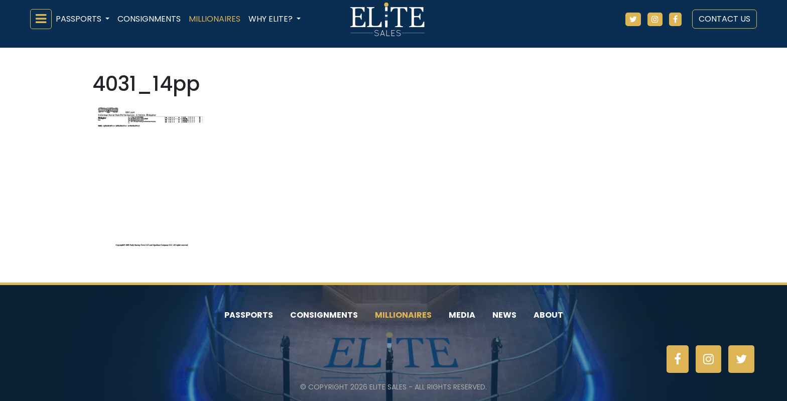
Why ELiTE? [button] (271, 19)
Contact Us (724, 19)
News (504, 315)
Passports (248, 315)
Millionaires (214, 19)
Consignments (149, 19)
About (548, 315)
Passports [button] (79, 19)
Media (462, 315)
